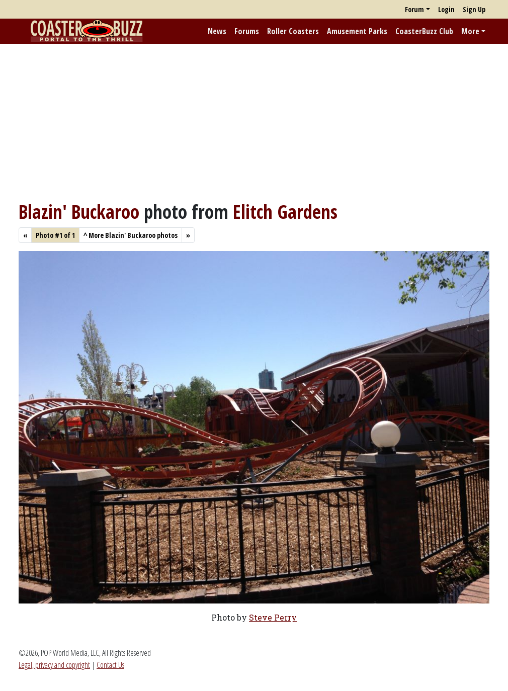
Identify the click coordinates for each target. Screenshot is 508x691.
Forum (414, 9)
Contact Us (110, 664)
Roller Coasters (293, 31)
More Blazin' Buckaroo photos (130, 235)
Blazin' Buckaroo (79, 211)
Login (446, 9)
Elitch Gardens (285, 211)
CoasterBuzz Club (424, 31)
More (470, 31)
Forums (246, 31)
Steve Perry (273, 617)
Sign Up (474, 9)
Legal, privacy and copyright (54, 664)
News (217, 31)
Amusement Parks (357, 31)
